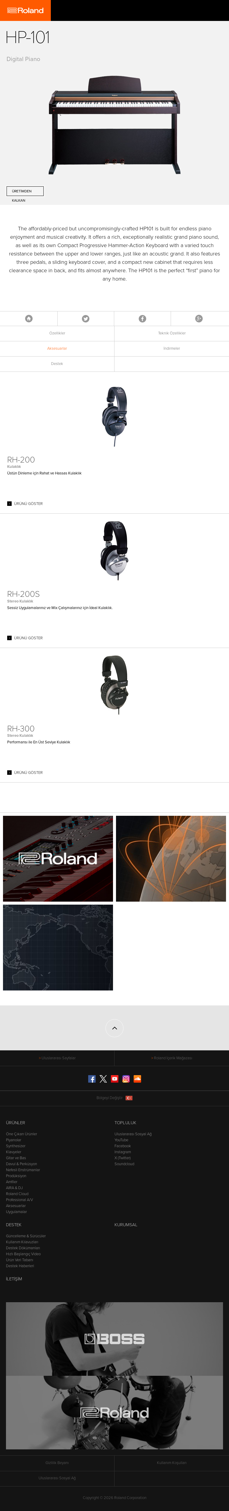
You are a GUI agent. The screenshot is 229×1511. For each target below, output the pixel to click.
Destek (57, 363)
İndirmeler (172, 348)
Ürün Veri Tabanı (19, 1260)
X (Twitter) (122, 1158)
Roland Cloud (17, 1194)
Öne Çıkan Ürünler (21, 1134)
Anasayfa (29, 318)
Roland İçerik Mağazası (173, 1058)
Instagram (122, 1152)
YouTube (121, 1140)
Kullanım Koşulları (172, 1462)
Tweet (86, 318)
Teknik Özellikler (172, 333)
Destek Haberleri (20, 1266)
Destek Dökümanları (23, 1248)
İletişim (14, 1279)
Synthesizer (15, 1146)
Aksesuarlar (57, 348)
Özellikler (57, 333)
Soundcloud (124, 1164)
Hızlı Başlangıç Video (23, 1254)
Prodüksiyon (16, 1176)
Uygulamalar (16, 1211)
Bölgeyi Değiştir (114, 1098)
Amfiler (11, 1182)
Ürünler (15, 1122)
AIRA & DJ (14, 1188)
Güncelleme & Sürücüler (26, 1236)
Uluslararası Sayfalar (59, 1058)
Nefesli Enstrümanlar (23, 1170)
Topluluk (125, 1122)
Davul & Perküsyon (21, 1164)
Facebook (142, 318)
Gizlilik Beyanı (57, 1462)
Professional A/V (19, 1199)
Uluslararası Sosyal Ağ (133, 1134)
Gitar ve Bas (16, 1158)
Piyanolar (13, 1140)
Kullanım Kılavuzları (22, 1242)
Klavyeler (13, 1152)
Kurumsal (126, 1224)
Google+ (199, 318)
